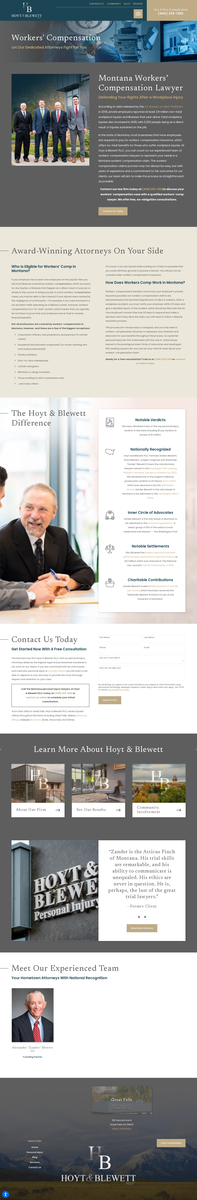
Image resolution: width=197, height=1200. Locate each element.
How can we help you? (110, 668)
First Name (105, 637)
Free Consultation (171, 1143)
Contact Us (34, 1167)
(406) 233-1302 (170, 13)
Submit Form (110, 700)
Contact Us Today (113, 211)
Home (34, 1147)
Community (114, 3)
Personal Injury (35, 1152)
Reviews (138, 3)
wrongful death (56, 671)
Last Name (149, 637)
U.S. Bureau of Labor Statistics (163, 107)
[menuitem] (34, 1147)
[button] (5, 1194)
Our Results (96, 3)
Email (146, 647)
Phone (103, 647)
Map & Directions (121, 1128)
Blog (127, 3)
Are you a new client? (110, 658)
